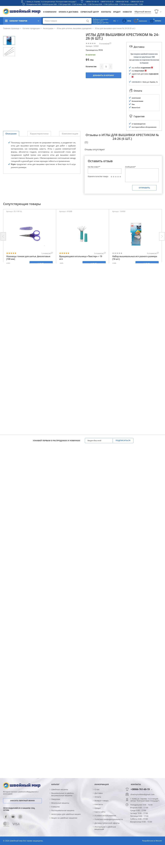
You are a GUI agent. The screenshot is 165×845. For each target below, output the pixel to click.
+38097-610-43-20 (107, 1)
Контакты (106, 12)
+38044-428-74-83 (136, 1)
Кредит (117, 12)
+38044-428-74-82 (122, 1)
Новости (127, 12)
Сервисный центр (89, 12)
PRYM (100, 50)
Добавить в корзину (103, 75)
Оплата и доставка (68, 12)
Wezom (159, 840)
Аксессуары (48, 28)
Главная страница (11, 28)
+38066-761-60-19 (92, 1)
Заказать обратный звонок (22, 801)
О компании (49, 12)
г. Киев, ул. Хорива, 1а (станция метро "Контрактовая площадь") (50, 1)
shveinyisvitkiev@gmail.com (142, 794)
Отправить (144, 188)
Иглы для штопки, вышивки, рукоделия (74, 28)
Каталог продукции (31, 28)
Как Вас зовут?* (94, 167)
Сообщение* (130, 167)
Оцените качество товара (98, 176)
